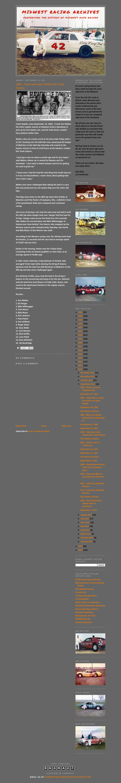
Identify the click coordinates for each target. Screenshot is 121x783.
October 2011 (87, 380)
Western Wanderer (83, 622)
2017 (80, 346)
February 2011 (87, 538)
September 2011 (88, 384)
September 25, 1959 (89, 407)
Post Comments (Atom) (39, 431)
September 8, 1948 (88, 461)
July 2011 (85, 519)
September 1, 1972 (88, 510)
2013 (80, 362)
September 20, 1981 (89, 428)
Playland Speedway (84, 612)
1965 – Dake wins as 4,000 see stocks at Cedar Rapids (92, 401)
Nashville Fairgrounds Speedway (90, 606)
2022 (80, 327)
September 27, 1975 (89, 394)
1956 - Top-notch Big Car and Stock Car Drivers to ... (92, 477)
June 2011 (85, 522)
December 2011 (88, 373)
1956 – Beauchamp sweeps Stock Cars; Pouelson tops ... (92, 467)
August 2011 (86, 515)
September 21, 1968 (89, 424)
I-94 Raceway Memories (86, 596)
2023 (80, 324)
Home (44, 426)
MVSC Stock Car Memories (87, 602)
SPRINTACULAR (82, 619)
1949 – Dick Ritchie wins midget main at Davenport (91, 503)
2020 (80, 335)
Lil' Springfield (82, 599)
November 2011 (88, 376)
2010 (80, 546)
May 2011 (85, 526)
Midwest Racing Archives (60, 12)
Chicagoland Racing (84, 589)
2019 (80, 339)
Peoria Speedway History (86, 609)
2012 (80, 365)
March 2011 (86, 534)
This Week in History (89, 411)
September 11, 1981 (89, 453)
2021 (80, 331)
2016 (80, 350)
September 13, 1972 (89, 449)
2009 (80, 550)
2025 (80, 316)
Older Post (66, 426)
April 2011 (85, 530)
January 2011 (87, 541)
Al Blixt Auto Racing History (88, 579)
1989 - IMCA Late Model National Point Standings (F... (92, 418)
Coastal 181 (80, 592)
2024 (80, 320)
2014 (80, 358)
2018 (80, 343)
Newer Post (21, 426)
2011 (80, 369)
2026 (80, 312)
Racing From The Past (85, 616)
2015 (80, 354)
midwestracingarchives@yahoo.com (68, 777)
